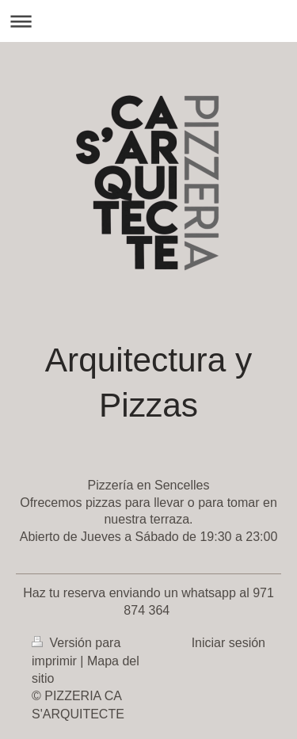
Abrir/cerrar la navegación (148, 21)
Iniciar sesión (228, 642)
